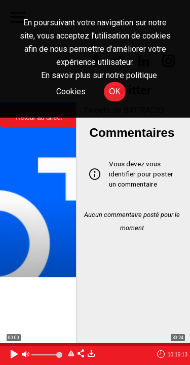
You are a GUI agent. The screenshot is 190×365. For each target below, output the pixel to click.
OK (115, 91)
